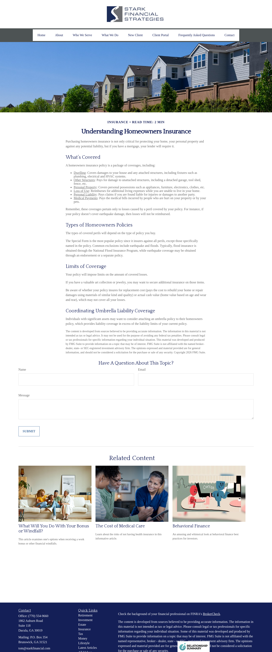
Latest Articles (87, 647)
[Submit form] (29, 431)
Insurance (84, 629)
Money (82, 638)
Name (22, 369)
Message (24, 395)
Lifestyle (84, 643)
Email (142, 369)
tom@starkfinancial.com (34, 648)
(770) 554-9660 (38, 616)
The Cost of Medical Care (120, 526)
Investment (85, 620)
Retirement (85, 615)
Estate (82, 624)
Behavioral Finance (191, 526)
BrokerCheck (211, 614)
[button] (41, 35)
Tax (80, 634)
